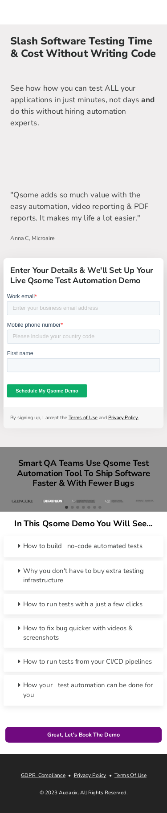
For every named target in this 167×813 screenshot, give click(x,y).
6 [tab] (95, 507)
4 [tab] (83, 507)
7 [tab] (100, 507)
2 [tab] (72, 507)
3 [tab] (78, 507)
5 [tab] (89, 507)
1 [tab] (67, 507)
